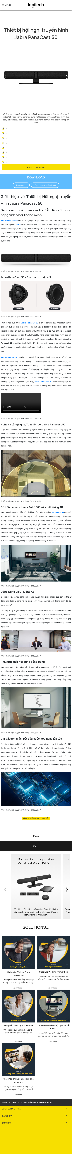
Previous (5, 76)
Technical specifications (45, 185)
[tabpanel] (36, 76)
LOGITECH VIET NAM (11, 1108)
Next (67, 76)
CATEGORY (7, 1115)
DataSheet (21, 185)
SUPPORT (6, 1122)
